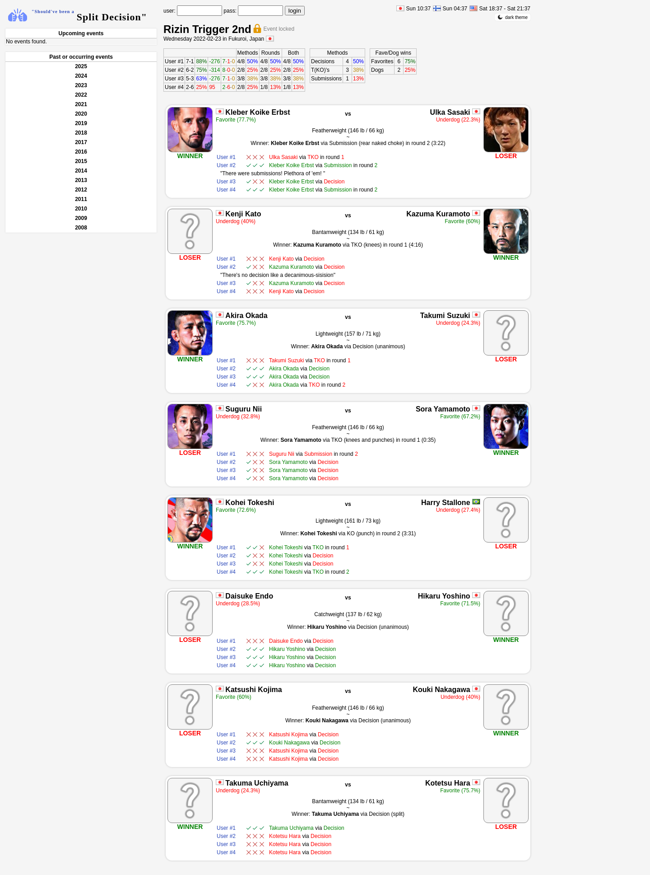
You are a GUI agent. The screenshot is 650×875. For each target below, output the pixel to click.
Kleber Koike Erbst (257, 112)
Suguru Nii (243, 409)
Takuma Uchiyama (256, 783)
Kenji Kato (243, 214)
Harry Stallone (445, 502)
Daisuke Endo (249, 596)
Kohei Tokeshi (249, 502)
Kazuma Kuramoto (438, 214)
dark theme (512, 17)
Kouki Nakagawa (441, 689)
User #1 (174, 61)
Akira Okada (246, 315)
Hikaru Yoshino (444, 596)
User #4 (174, 87)
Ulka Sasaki (450, 112)
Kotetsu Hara (447, 783)
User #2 (174, 70)
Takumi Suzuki (445, 315)
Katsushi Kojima (253, 689)
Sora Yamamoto (443, 409)
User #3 (174, 78)
